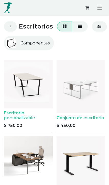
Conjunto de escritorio (80, 117)
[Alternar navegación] (99, 7)
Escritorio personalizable (19, 115)
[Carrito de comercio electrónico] (87, 8)
